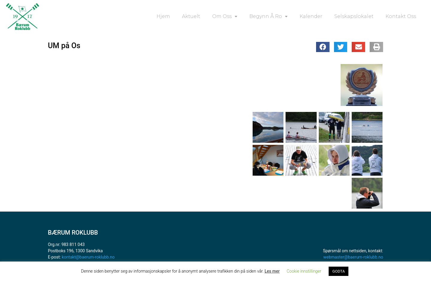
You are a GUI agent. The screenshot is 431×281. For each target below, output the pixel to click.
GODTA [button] (338, 271)
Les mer (272, 271)
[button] (323, 47)
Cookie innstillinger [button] (304, 271)
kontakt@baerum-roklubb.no (88, 257)
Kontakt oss (401, 16)
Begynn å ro (268, 16)
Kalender (311, 16)
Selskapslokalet (354, 16)
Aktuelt (191, 16)
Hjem (163, 16)
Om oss (224, 16)
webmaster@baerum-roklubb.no (353, 257)
